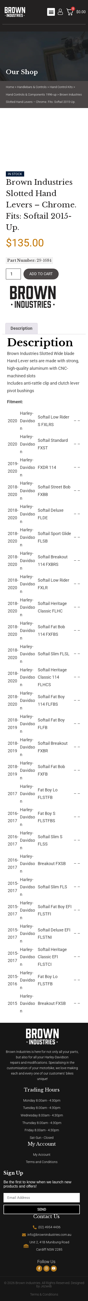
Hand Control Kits (61, 87)
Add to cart (41, 274)
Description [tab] (21, 328)
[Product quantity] (13, 274)
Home (10, 87)
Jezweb (46, 1286)
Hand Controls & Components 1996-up (31, 94)
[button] (51, 12)
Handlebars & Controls (32, 87)
